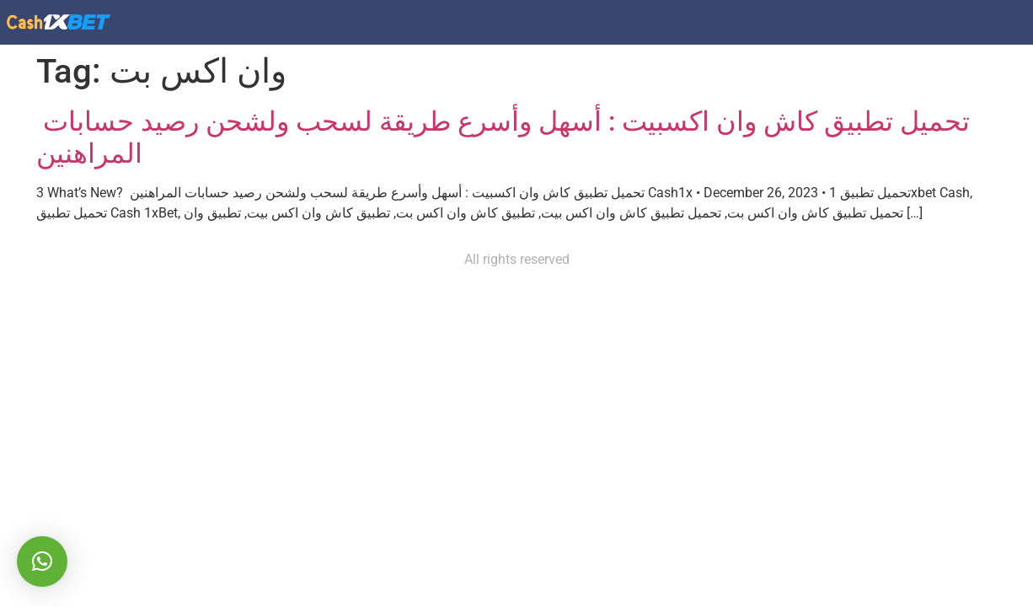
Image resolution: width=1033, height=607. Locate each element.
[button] (42, 561)
